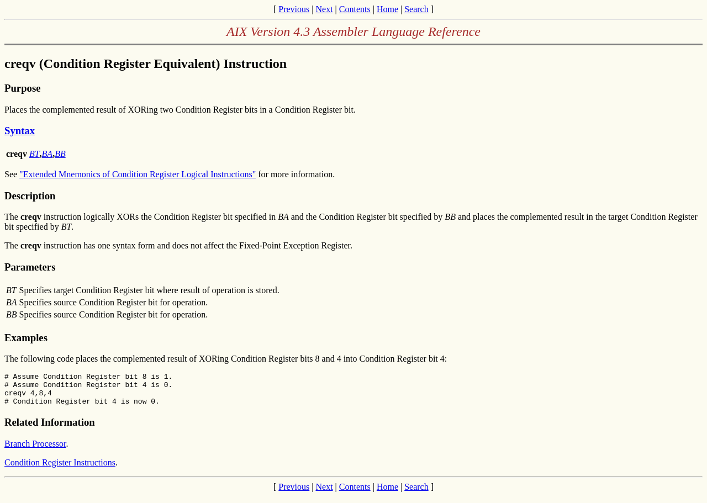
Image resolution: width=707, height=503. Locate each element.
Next (324, 9)
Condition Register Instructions (59, 469)
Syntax (19, 130)
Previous (293, 9)
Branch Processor (35, 450)
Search (416, 9)
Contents (355, 9)
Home (387, 9)
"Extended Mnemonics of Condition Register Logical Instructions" (137, 174)
